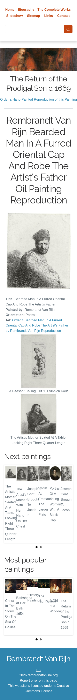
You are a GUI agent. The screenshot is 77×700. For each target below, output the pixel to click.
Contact (63, 16)
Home (10, 9)
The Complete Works (54, 9)
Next (66, 504)
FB (38, 670)
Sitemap (33, 16)
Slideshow (14, 16)
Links (48, 16)
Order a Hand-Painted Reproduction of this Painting (38, 99)
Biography (26, 9)
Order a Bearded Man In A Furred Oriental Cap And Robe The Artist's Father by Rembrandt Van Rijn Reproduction (37, 325)
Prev (10, 504)
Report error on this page (38, 680)
